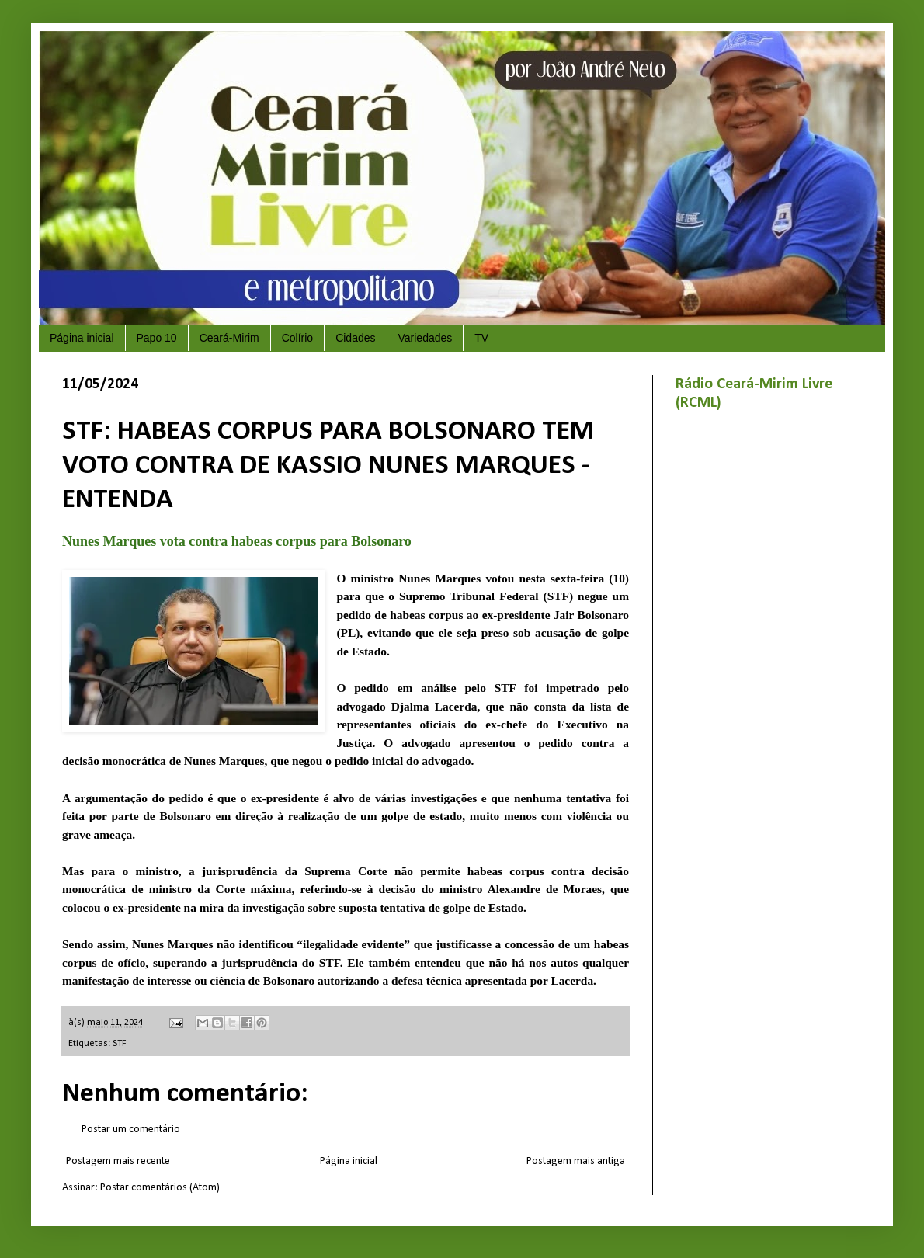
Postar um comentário (131, 1129)
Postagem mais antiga (575, 1161)
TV (481, 338)
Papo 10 (157, 338)
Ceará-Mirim (229, 338)
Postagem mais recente (118, 1161)
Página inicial (82, 338)
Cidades (355, 338)
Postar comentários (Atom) (160, 1188)
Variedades (425, 338)
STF (120, 1043)
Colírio (297, 338)
